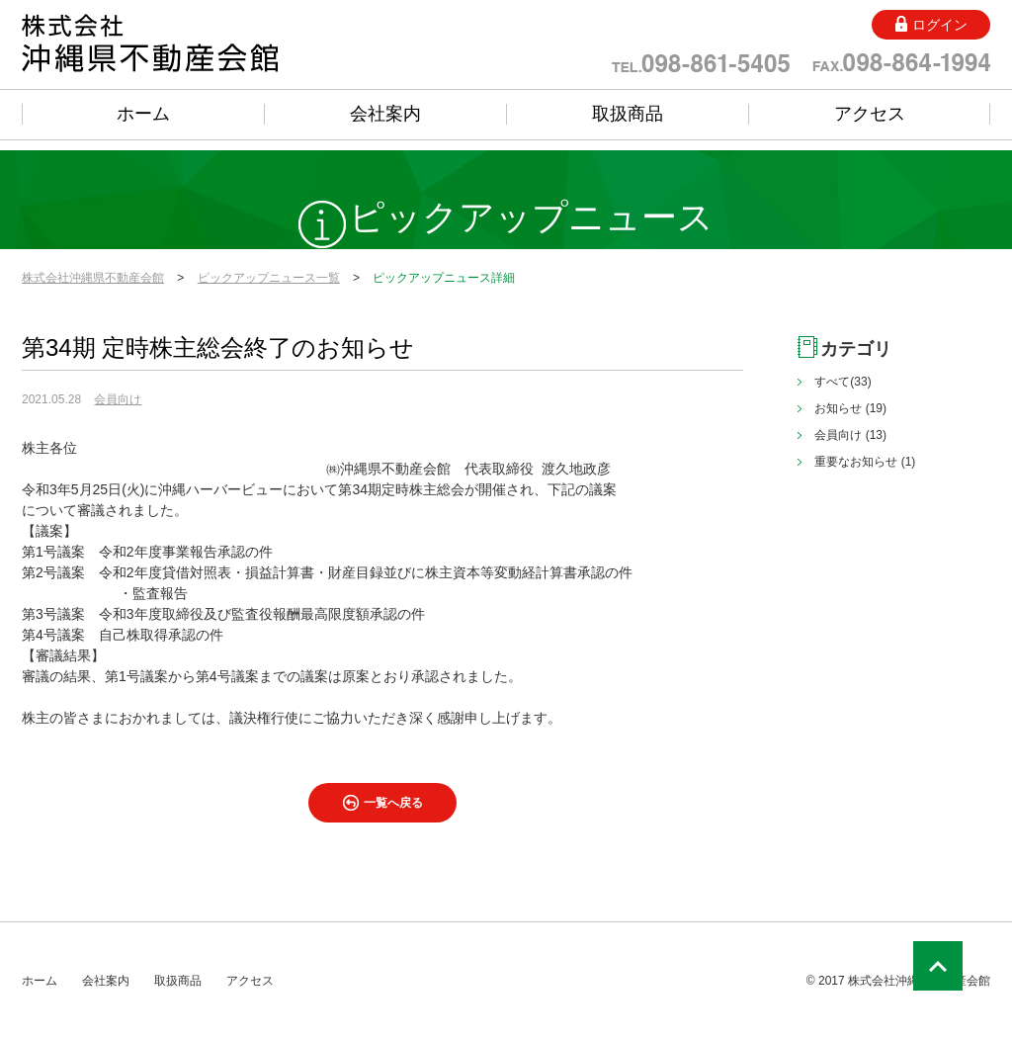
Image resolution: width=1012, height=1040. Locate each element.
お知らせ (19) (850, 408)
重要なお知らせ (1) (864, 462)
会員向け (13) (850, 435)
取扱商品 (627, 114)
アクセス (869, 114)
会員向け (117, 399)
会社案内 (385, 114)
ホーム (143, 114)
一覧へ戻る (393, 803)
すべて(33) (842, 382)
